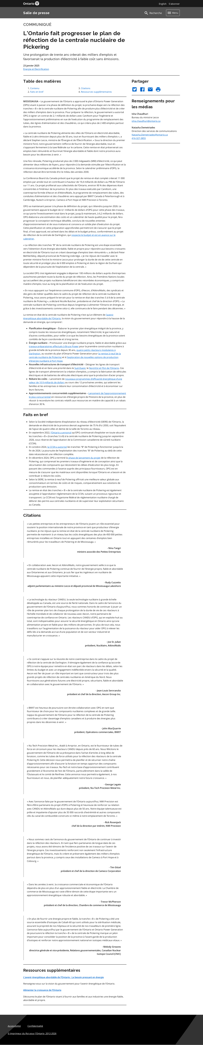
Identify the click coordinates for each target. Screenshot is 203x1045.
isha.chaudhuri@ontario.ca (146, 121)
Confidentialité (35, 1026)
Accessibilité (14, 1026)
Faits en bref (36, 91)
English (162, 3)
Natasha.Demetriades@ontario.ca (150, 134)
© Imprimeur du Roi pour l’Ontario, (32, 1033)
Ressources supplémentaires (96, 91)
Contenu (34, 88)
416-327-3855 (139, 138)
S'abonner (174, 3)
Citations (85, 88)
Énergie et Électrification (36, 69)
